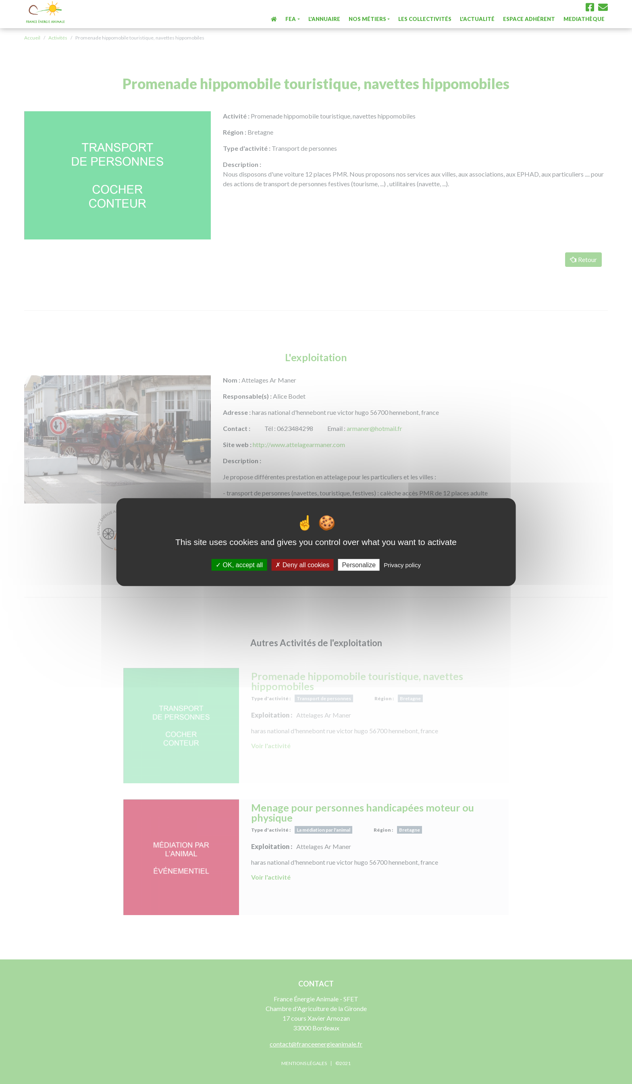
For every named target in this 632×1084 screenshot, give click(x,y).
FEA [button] (290, 19)
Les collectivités (424, 19)
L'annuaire (324, 19)
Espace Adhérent (529, 19)
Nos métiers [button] (367, 19)
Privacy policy (402, 565)
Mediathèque (584, 19)
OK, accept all (239, 565)
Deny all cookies (302, 565)
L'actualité (477, 19)
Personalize (359, 565)
